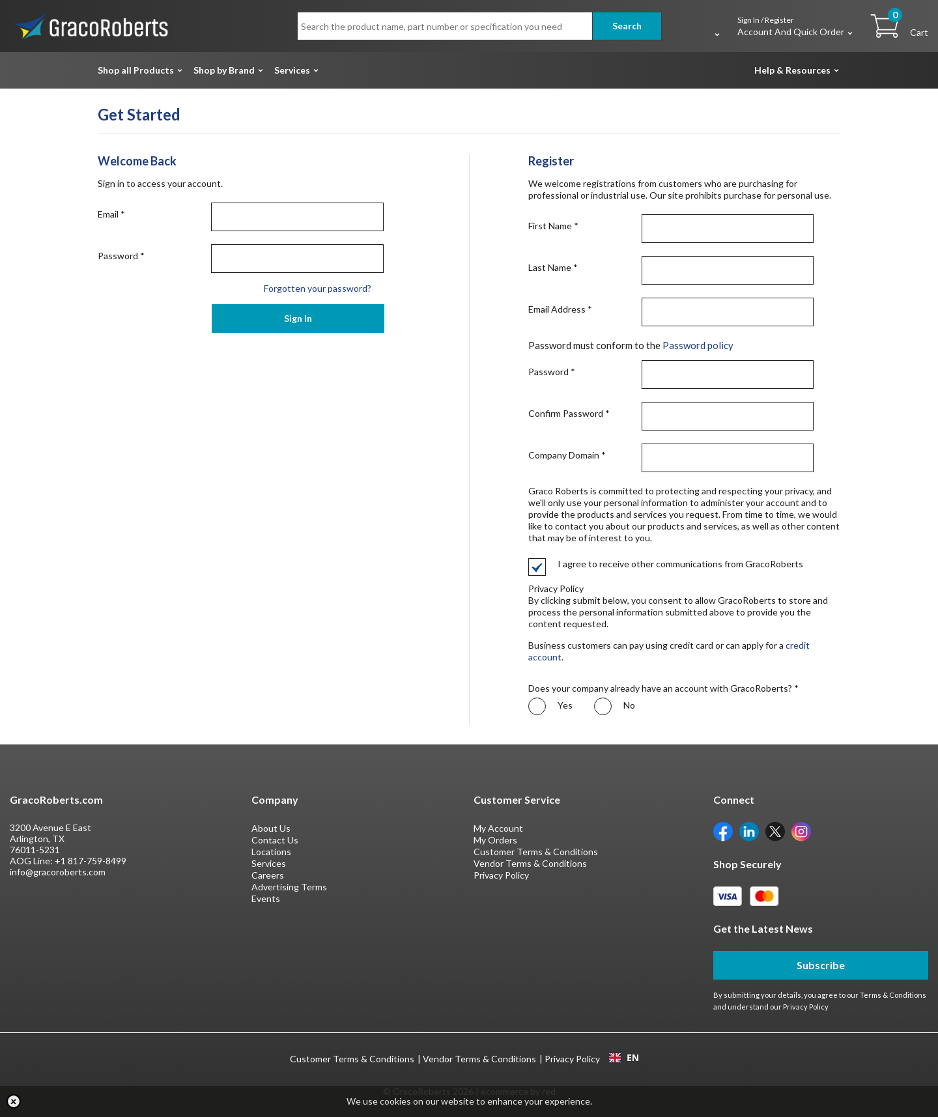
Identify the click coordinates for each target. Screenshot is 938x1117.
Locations (271, 851)
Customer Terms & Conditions (536, 851)
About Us (271, 828)
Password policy (697, 345)
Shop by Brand (224, 70)
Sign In (298, 318)
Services (292, 70)
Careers (267, 875)
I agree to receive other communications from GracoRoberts (665, 564)
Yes (550, 706)
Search (627, 25)
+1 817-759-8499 (90, 860)
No (614, 706)
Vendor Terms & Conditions (530, 863)
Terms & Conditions (893, 995)
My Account (498, 828)
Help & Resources (792, 70)
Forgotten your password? (317, 288)
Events (265, 898)
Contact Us (274, 839)
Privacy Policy (501, 875)
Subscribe (821, 965)
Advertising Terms (289, 886)
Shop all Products (136, 70)
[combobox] (623, 1057)
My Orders (495, 839)
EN (624, 1058)
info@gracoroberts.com (58, 871)
